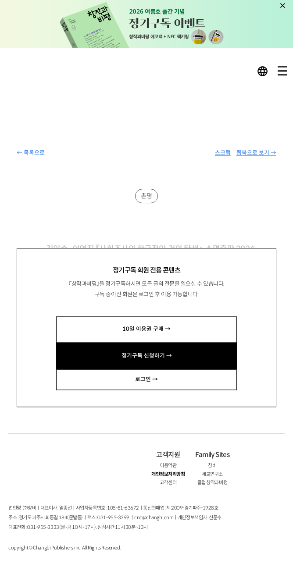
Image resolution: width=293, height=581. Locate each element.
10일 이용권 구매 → (146, 329)
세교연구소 (212, 474)
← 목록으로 (31, 152)
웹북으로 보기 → (256, 152)
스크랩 (223, 152)
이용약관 (168, 465)
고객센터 (168, 482)
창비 (212, 465)
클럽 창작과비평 (212, 482)
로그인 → (146, 379)
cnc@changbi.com (153, 517)
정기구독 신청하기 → (146, 355)
